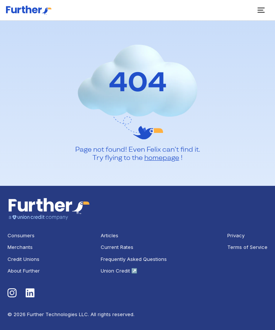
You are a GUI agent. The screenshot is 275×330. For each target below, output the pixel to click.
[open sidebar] (261, 10)
